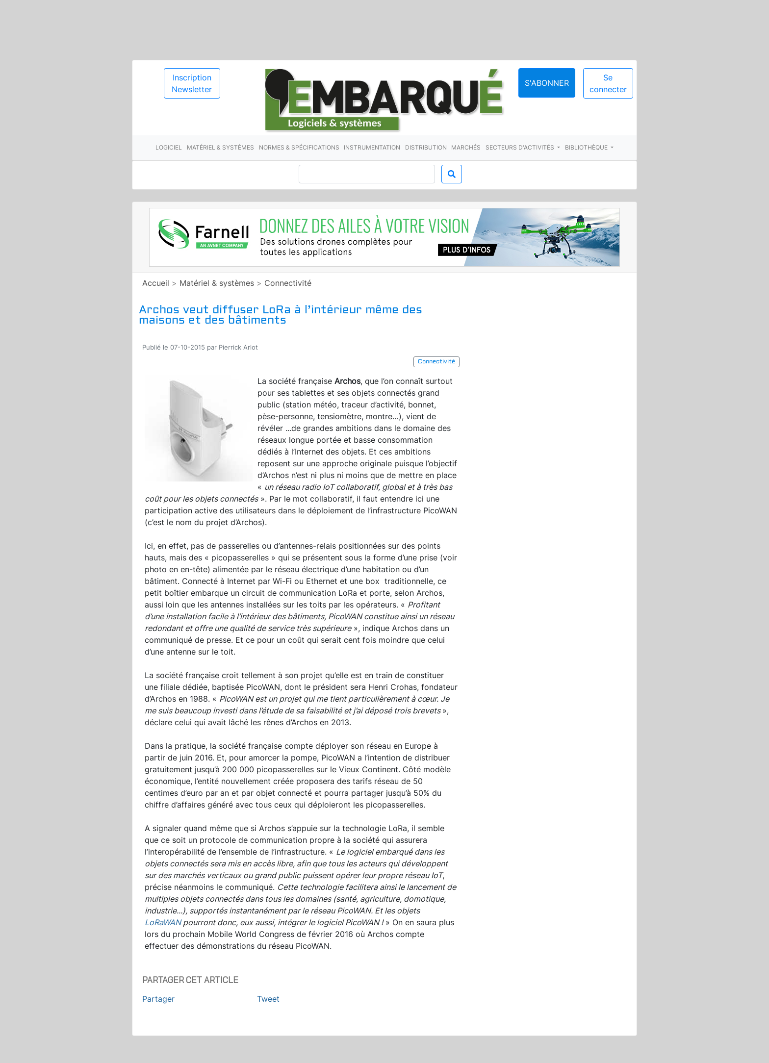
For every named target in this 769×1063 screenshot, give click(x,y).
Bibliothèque (587, 147)
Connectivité (287, 283)
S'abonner (547, 83)
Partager (158, 999)
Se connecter (608, 83)
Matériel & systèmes (220, 147)
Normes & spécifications (299, 147)
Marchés (466, 147)
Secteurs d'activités (521, 147)
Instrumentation (372, 147)
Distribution (426, 147)
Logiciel (168, 147)
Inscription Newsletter (192, 83)
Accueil (155, 283)
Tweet (268, 999)
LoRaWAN (163, 922)
